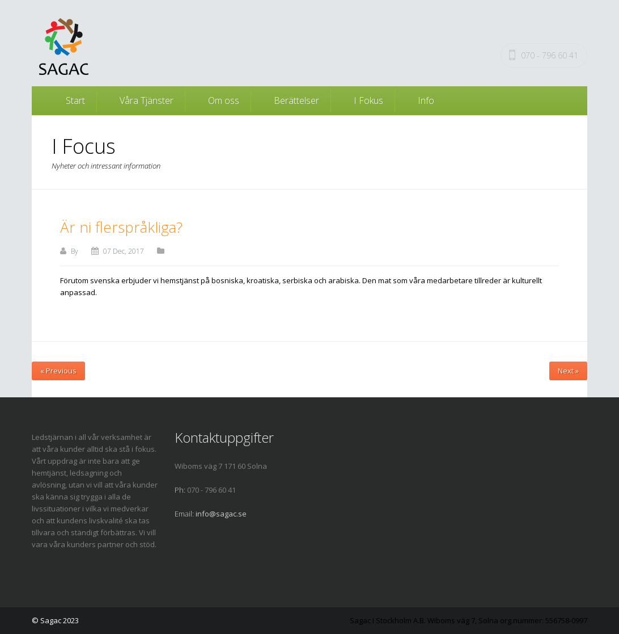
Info (426, 100)
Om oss (223, 100)
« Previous (58, 371)
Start (75, 100)
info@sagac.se (221, 514)
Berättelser (296, 100)
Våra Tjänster (146, 100)
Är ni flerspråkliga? (121, 227)
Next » (568, 371)
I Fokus (368, 100)
